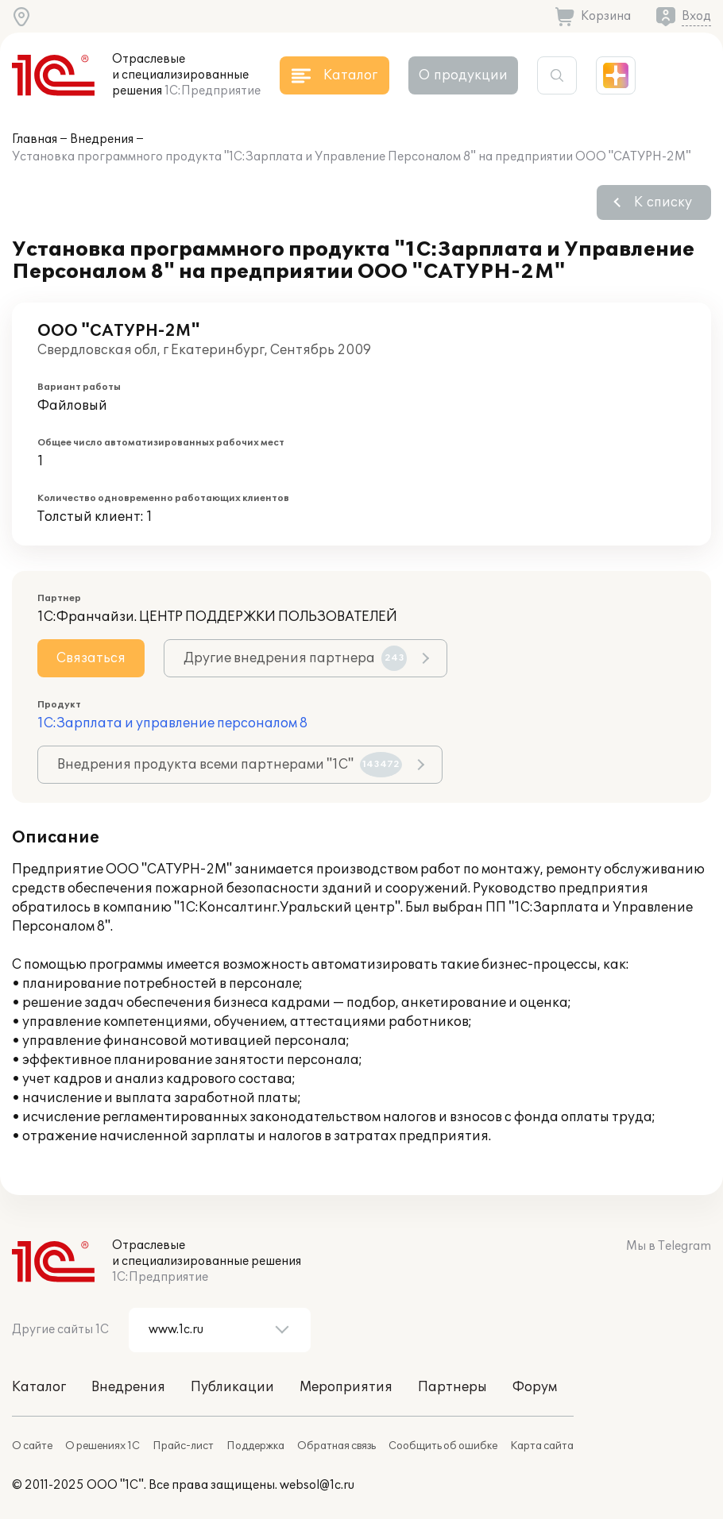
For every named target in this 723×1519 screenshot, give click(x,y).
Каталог (39, 1387)
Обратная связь (336, 1446)
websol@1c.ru (317, 1485)
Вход (696, 16)
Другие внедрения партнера (295, 658)
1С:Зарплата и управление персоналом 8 (172, 723)
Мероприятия (346, 1387)
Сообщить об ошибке (443, 1446)
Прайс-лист (183, 1446)
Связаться (91, 658)
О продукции (463, 75)
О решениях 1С (102, 1446)
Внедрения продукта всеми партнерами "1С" (229, 764)
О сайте (32, 1446)
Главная (34, 139)
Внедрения (101, 139)
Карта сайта (542, 1446)
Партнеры (452, 1387)
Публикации (232, 1387)
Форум (534, 1387)
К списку (663, 202)
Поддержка (255, 1446)
